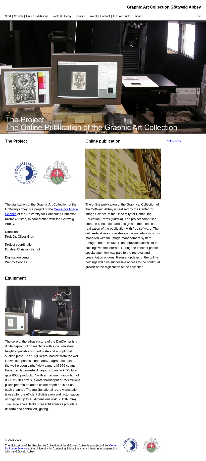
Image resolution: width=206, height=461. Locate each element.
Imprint (138, 16)
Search (18, 16)
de (199, 16)
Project (92, 16)
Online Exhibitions (37, 16)
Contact (105, 16)
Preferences (173, 141)
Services (80, 16)
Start (8, 16)
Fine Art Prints (121, 16)
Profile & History (61, 16)
